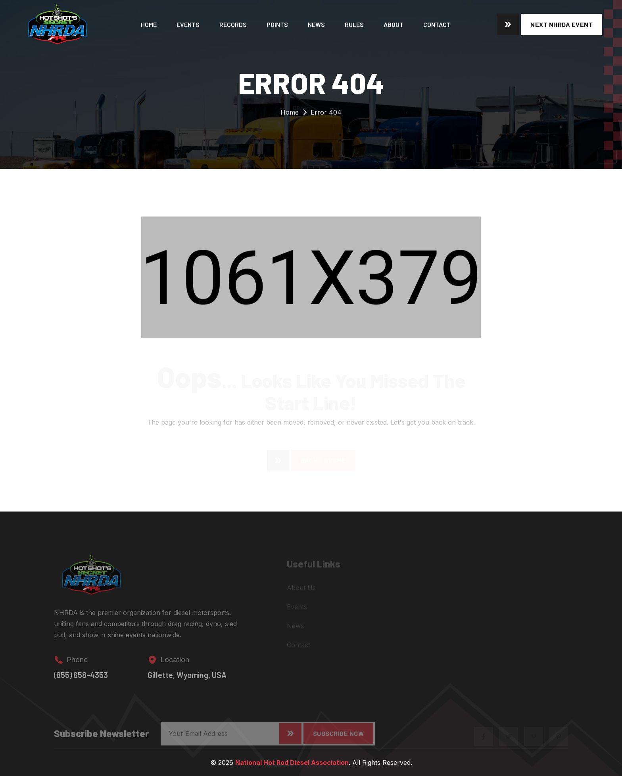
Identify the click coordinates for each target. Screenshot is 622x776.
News (316, 24)
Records (233, 24)
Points (277, 24)
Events (188, 24)
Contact (437, 24)
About (393, 24)
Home (149, 24)
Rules (354, 24)
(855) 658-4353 (81, 679)
